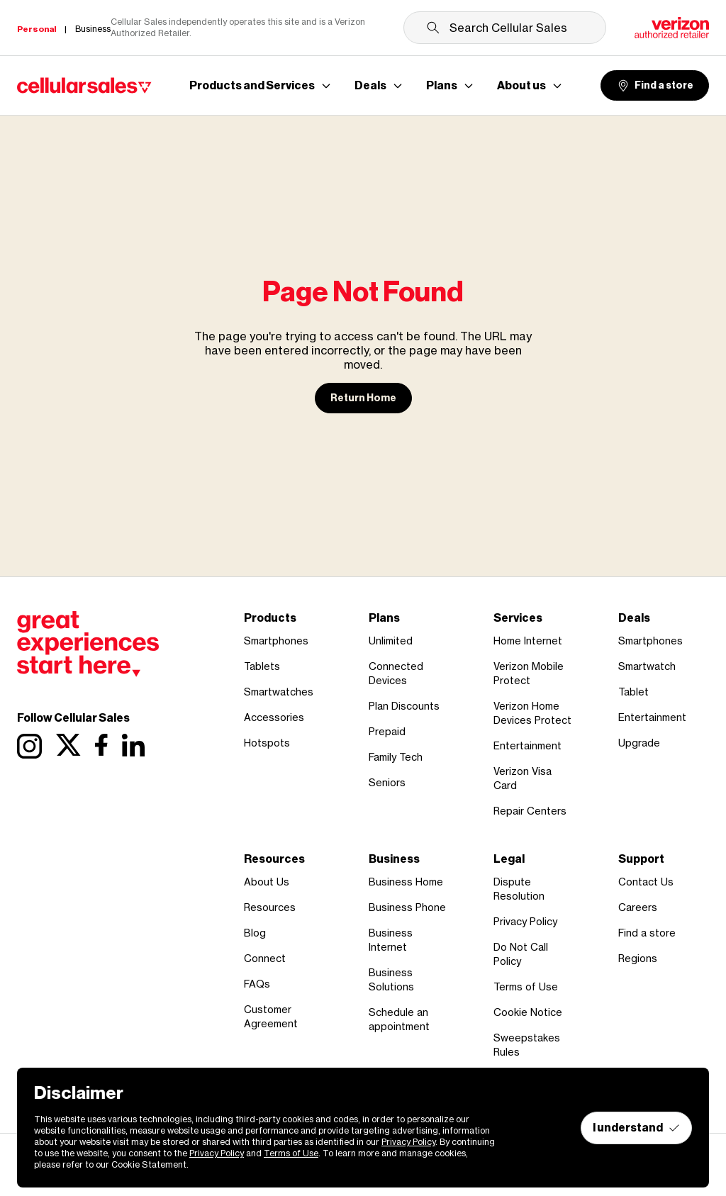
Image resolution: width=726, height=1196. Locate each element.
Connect (265, 958)
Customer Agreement (271, 1016)
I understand (636, 1127)
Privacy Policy (525, 921)
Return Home (363, 398)
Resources (270, 907)
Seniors (387, 782)
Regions (637, 958)
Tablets (262, 666)
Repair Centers (529, 811)
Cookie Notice (527, 1012)
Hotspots (267, 743)
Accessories (274, 717)
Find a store (654, 86)
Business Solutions (391, 979)
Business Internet (391, 940)
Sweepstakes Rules (526, 1045)
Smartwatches (278, 692)
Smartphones (276, 641)
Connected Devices (396, 673)
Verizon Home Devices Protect (532, 713)
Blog (255, 933)
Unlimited (391, 641)
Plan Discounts (404, 706)
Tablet (633, 692)
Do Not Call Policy (520, 954)
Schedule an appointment (399, 1019)
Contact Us (646, 882)
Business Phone (407, 907)
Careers (637, 907)
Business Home (406, 882)
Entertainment (527, 745)
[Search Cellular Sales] (504, 27)
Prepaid (387, 731)
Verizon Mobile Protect (528, 673)
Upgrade (639, 743)
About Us (266, 882)
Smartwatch (647, 666)
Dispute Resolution (518, 889)
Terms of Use (525, 986)
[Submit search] (433, 28)
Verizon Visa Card (522, 778)
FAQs (257, 984)
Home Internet (527, 641)
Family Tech (396, 757)
